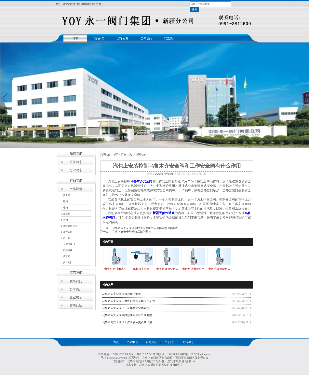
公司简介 (76, 289)
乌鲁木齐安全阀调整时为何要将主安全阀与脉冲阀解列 (145, 228)
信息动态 (126, 154)
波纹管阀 (68, 232)
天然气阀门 (69, 244)
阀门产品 (98, 38)
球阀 (65, 207)
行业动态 (76, 170)
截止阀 (66, 238)
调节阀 (66, 256)
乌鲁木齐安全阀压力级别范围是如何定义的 (128, 301)
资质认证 (76, 305)
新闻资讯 (122, 38)
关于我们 (146, 38)
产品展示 (76, 189)
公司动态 (76, 162)
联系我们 (169, 38)
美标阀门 (68, 262)
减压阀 (66, 213)
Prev (2, 91)
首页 (75, 38)
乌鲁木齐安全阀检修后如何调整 (131, 231)
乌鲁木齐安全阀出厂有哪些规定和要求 (125, 308)
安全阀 (66, 195)
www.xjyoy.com (164, 173)
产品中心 (132, 342)
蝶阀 (65, 201)
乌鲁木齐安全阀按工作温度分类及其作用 (127, 322)
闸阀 (65, 219)
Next (301, 91)
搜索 (194, 9)
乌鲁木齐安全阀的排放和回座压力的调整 (127, 315)
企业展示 (76, 297)
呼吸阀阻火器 (70, 226)
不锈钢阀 (68, 250)
